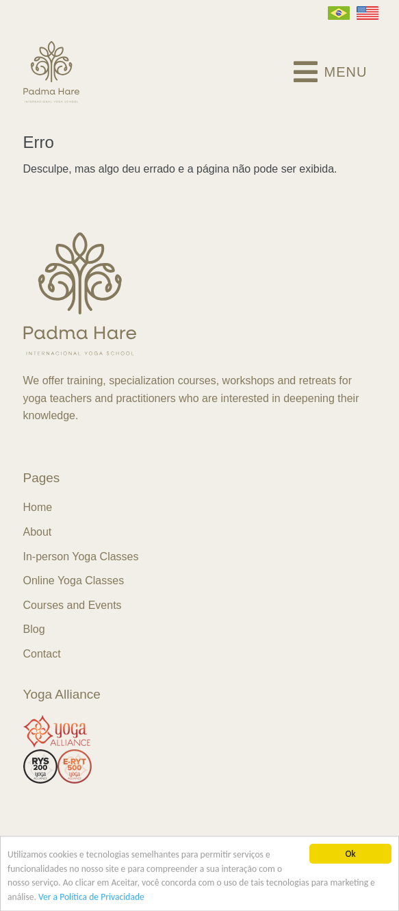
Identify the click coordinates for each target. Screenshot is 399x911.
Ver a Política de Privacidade (91, 897)
